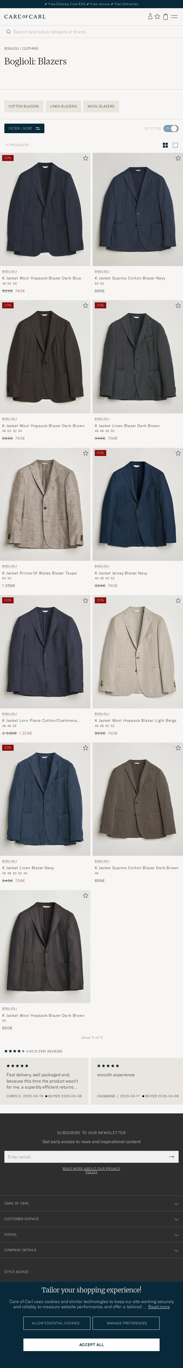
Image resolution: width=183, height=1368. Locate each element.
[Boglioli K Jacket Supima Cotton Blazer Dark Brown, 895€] (138, 813)
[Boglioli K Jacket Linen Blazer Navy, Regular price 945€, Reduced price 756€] (45, 813)
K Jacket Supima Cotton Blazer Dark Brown (137, 867)
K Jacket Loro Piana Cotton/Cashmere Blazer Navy (39, 720)
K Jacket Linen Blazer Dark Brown (127, 425)
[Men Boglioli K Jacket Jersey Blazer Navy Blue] (138, 504)
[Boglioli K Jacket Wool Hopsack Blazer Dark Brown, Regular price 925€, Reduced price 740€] (45, 370)
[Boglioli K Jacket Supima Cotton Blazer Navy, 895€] (138, 223)
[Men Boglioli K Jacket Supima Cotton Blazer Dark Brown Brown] (138, 799)
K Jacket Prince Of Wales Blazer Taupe (39, 573)
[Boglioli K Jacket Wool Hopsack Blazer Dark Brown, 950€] (45, 960)
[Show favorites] (157, 17)
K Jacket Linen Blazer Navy (28, 867)
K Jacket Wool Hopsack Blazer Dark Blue (41, 278)
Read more (159, 1306)
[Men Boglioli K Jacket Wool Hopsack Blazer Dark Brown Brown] (45, 356)
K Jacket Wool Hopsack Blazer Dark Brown (43, 425)
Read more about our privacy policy (91, 1170)
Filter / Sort (24, 128)
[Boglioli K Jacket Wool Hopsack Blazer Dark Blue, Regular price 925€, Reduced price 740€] (45, 223)
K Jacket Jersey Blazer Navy (121, 573)
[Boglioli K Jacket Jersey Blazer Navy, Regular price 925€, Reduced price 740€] (138, 518)
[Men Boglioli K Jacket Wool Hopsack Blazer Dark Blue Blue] (45, 209)
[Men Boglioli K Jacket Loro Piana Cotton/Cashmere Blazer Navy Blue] (45, 651)
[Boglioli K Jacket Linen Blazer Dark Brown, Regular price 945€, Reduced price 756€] (138, 370)
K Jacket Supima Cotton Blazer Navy (130, 278)
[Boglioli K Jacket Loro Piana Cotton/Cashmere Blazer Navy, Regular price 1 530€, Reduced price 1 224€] (45, 665)
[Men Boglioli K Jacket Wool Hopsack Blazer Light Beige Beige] (138, 651)
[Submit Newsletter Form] (171, 1157)
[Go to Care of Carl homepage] (25, 16)
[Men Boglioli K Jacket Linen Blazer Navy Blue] (45, 799)
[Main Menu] (174, 16)
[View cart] (165, 16)
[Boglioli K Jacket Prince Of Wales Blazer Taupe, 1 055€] (45, 518)
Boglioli (11, 48)
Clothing (30, 48)
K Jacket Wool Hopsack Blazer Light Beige (135, 720)
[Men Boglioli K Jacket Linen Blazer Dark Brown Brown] (138, 356)
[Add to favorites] (84, 159)
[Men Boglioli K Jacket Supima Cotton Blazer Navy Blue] (138, 209)
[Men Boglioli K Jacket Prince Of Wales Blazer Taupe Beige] (45, 504)
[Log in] (150, 16)
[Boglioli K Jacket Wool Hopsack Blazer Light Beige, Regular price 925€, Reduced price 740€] (138, 665)
